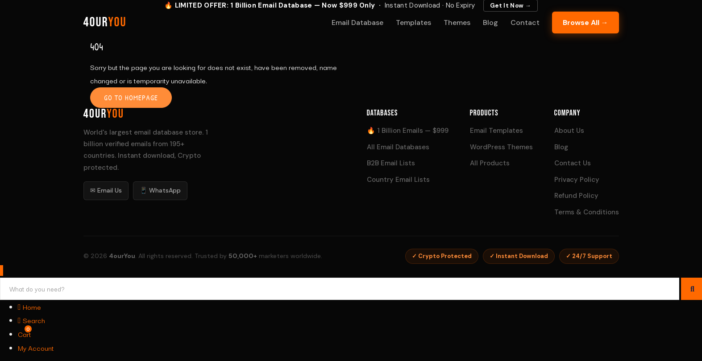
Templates (413, 22)
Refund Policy (576, 195)
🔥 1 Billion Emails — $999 (408, 130)
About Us (569, 130)
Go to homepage (131, 98)
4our (105, 22)
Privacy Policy (576, 179)
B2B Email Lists (391, 163)
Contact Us (572, 163)
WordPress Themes (501, 147)
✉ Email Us (106, 190)
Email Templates (496, 130)
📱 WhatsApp (160, 190)
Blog (490, 22)
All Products (490, 163)
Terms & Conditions (586, 212)
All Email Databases (398, 147)
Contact (525, 22)
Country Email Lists (398, 179)
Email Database (357, 22)
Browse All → (585, 22)
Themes (457, 22)
